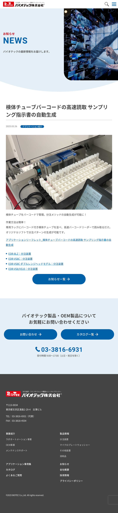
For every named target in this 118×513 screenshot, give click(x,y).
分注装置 (64, 439)
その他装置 (65, 450)
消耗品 (63, 456)
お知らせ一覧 (56, 279)
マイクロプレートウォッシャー (75, 444)
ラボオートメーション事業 (19, 439)
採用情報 (64, 475)
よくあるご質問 (14, 475)
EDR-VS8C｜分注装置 (20, 259)
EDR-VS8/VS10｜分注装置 (23, 269)
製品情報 (64, 433)
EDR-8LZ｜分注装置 (19, 254)
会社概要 (64, 469)
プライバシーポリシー (71, 480)
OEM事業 (10, 444)
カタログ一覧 (85, 334)
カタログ (10, 469)
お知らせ (64, 464)
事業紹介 (10, 433)
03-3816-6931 (62, 349)
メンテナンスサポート (16, 450)
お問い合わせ (28, 334)
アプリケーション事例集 (18, 464)
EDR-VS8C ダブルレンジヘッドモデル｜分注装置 (35, 264)
